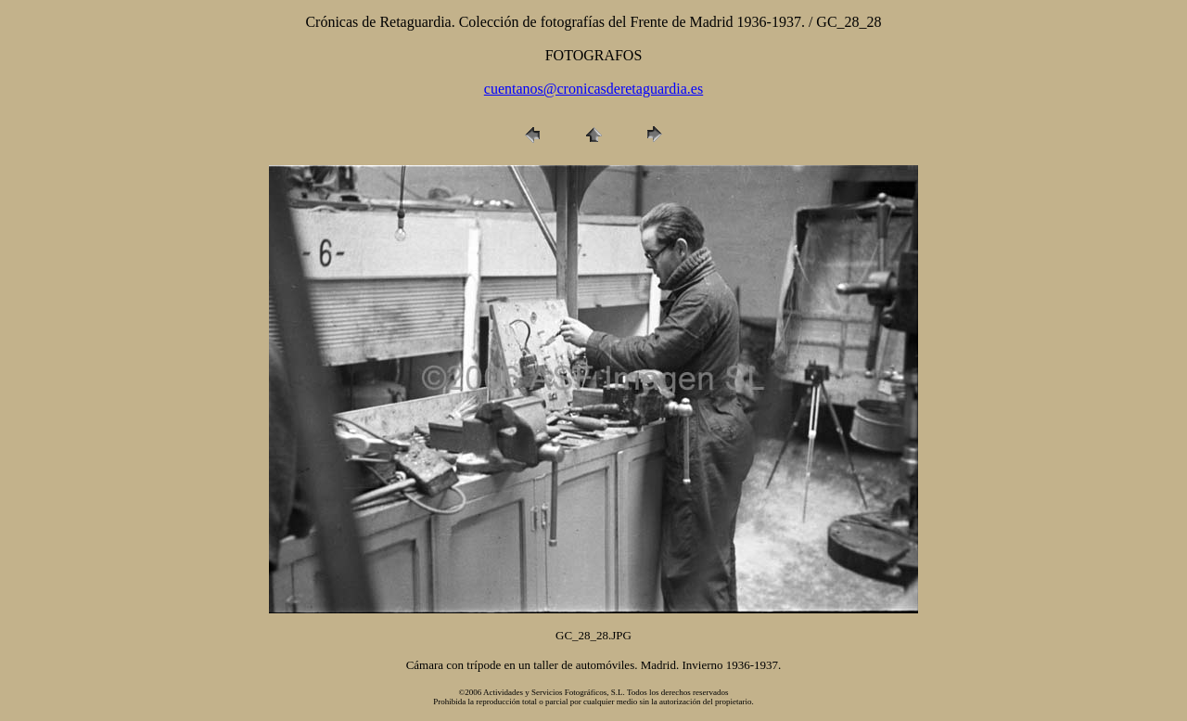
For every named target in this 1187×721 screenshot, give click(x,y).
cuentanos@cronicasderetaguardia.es (593, 89)
